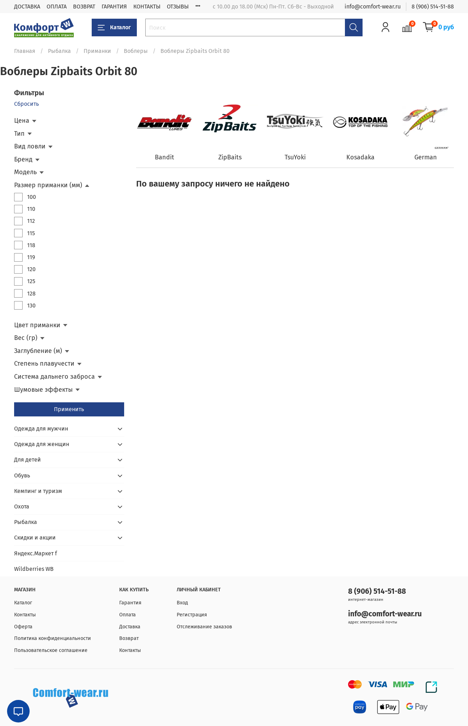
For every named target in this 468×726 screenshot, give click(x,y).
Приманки (97, 51)
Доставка (129, 627)
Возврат (129, 638)
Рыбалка (59, 51)
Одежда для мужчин (41, 428)
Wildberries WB (34, 569)
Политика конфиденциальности (52, 638)
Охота (21, 506)
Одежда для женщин (41, 444)
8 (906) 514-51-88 (433, 6)
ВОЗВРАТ (84, 6)
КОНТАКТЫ (146, 6)
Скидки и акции (35, 537)
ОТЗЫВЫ (178, 6)
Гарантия (130, 603)
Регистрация (192, 615)
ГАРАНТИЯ (114, 6)
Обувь (22, 475)
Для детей (27, 459)
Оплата (127, 615)
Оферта (23, 627)
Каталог (114, 27)
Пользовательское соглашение (50, 650)
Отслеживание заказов (204, 627)
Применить (69, 409)
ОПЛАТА (57, 6)
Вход (182, 603)
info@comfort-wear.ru (373, 6)
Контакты (25, 615)
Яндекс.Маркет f (35, 553)
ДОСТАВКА (27, 6)
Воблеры (136, 51)
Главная (24, 51)
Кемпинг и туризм (38, 491)
